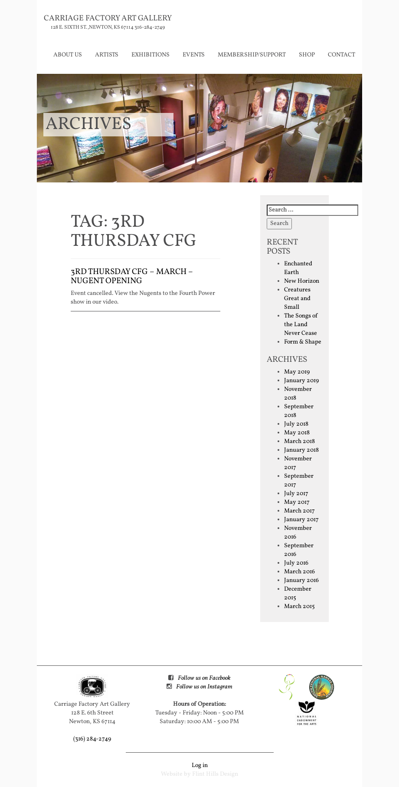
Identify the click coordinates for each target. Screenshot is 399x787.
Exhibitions (150, 55)
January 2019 (301, 381)
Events (194, 55)
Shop (307, 55)
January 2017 (301, 520)
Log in (200, 765)
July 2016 (296, 563)
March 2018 (299, 441)
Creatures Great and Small (297, 298)
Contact (341, 55)
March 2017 (299, 511)
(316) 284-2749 (92, 739)
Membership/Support (252, 55)
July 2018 (296, 424)
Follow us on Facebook (204, 678)
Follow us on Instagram (204, 687)
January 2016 (301, 580)
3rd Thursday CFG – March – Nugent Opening (132, 276)
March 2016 (299, 572)
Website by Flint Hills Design (199, 774)
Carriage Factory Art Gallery (108, 18)
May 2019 (297, 372)
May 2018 (297, 433)
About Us (67, 55)
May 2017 (297, 502)
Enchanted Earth (298, 268)
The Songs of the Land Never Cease (301, 324)
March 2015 (299, 606)
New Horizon (301, 281)
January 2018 (301, 450)
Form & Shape (302, 342)
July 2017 (296, 493)
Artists (106, 55)
